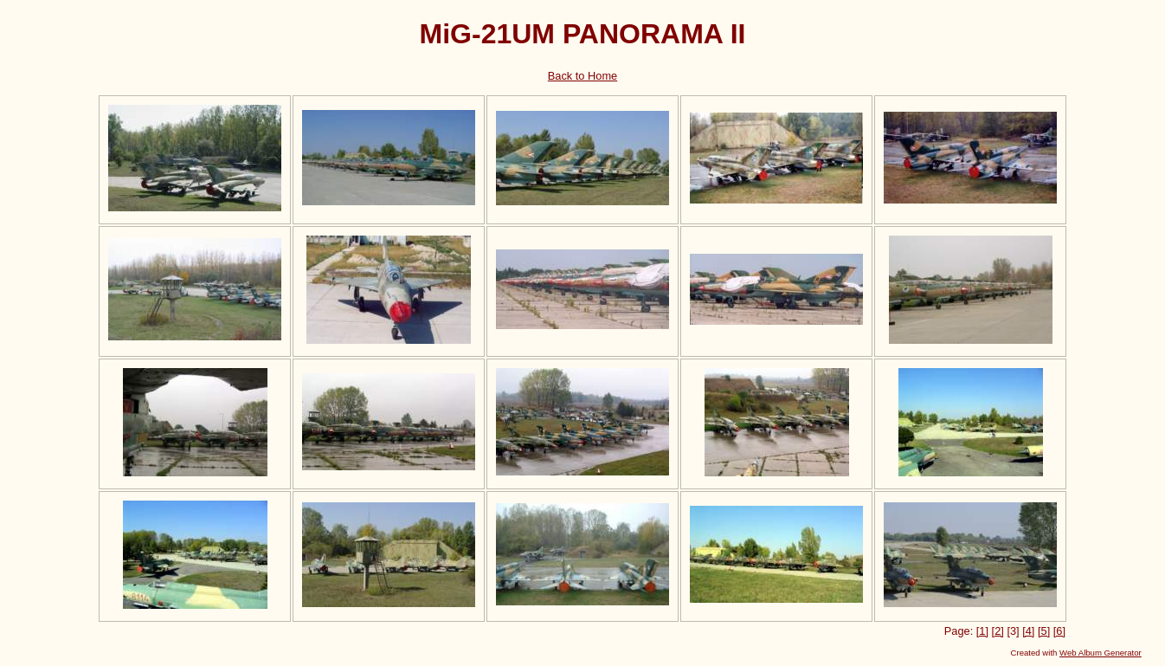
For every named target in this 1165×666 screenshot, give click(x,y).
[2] (998, 630)
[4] (1028, 630)
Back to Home (582, 75)
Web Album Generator (1100, 652)
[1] (982, 630)
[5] (1044, 630)
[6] (1059, 630)
